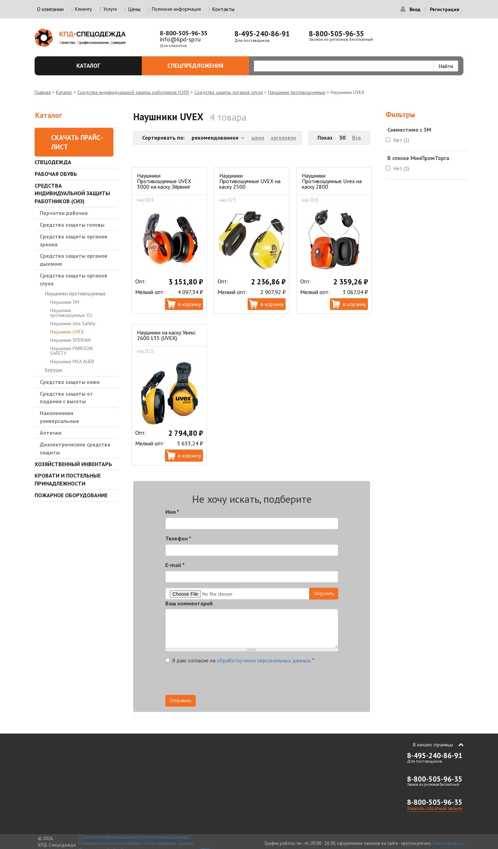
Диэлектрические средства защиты (75, 448)
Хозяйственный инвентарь (73, 464)
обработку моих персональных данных (263, 660)
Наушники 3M (64, 302)
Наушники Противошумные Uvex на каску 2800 (332, 181)
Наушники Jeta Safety (72, 323)
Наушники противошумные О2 (71, 312)
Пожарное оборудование (71, 495)
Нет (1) (401, 140)
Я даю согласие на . (239, 660)
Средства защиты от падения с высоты (66, 397)
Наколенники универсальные (59, 416)
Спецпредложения (204, 65)
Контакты (223, 9)
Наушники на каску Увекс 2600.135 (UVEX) (166, 335)
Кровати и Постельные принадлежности (68, 479)
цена (257, 137)
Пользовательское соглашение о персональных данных (136, 843)
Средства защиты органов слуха (228, 92)
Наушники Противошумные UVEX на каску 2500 (249, 181)
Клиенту (83, 9)
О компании (50, 9)
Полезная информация (176, 9)
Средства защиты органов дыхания (73, 259)
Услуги (110, 9)
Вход (414, 9)
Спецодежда (53, 162)
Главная (43, 92)
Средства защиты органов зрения (73, 240)
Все (356, 137)
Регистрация (444, 9)
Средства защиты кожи (70, 381)
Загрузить (324, 593)
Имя (172, 511)
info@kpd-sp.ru (180, 39)
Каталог (105, 65)
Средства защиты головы (72, 224)
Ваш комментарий (189, 603)
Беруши (53, 370)
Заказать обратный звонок (434, 808)
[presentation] (276, 681)
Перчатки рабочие (64, 212)
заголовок (283, 137)
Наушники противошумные (296, 92)
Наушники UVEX (67, 332)
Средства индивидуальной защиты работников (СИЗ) (133, 92)
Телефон (178, 538)
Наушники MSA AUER (72, 361)
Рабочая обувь (56, 173)
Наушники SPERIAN (70, 340)
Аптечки (51, 432)
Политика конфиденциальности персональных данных (135, 837)
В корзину (189, 304)
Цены (134, 9)
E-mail (175, 565)
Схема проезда (448, 843)
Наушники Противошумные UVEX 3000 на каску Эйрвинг (164, 181)
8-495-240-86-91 (262, 33)
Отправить (180, 700)
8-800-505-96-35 (184, 33)
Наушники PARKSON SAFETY (71, 350)
